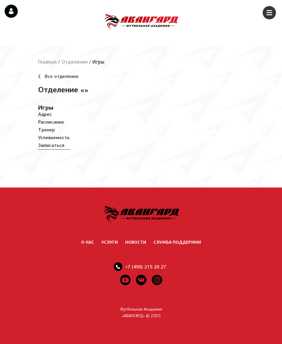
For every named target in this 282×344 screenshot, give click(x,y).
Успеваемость (54, 137)
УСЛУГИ (109, 242)
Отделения (74, 62)
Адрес (45, 114)
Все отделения (61, 76)
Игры (45, 107)
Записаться (51, 145)
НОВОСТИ (135, 242)
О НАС (87, 242)
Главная (47, 62)
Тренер (46, 130)
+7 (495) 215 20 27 (145, 267)
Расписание (51, 122)
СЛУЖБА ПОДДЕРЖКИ (177, 242)
